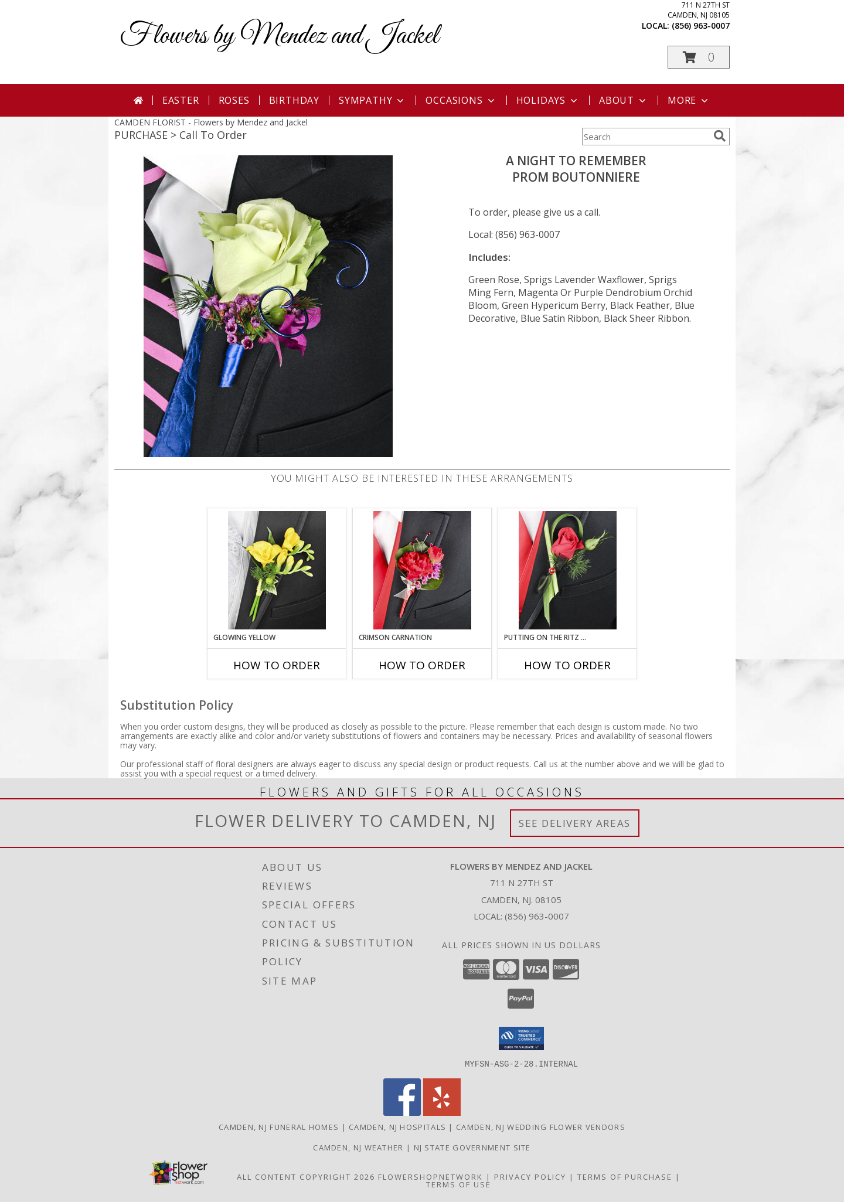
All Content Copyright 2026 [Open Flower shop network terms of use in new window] (306, 1176)
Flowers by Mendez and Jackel (279, 36)
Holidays (548, 100)
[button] (699, 57)
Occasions (461, 100)
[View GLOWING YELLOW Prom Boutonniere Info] (277, 570)
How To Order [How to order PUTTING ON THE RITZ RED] (567, 665)
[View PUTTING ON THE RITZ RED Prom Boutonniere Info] (568, 570)
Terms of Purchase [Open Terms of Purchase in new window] (624, 1176)
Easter (180, 100)
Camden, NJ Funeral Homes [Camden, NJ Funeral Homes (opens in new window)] (279, 1126)
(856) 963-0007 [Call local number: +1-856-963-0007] (701, 25)
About (623, 100)
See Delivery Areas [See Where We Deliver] (575, 823)
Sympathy (372, 100)
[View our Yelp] (442, 1112)
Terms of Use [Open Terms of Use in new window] (458, 1184)
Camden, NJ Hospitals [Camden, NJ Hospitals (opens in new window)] (397, 1126)
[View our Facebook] (402, 1112)
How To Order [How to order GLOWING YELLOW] (276, 665)
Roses (234, 100)
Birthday (294, 100)
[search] (719, 136)
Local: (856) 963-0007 (514, 234)
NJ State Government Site (472, 1147)
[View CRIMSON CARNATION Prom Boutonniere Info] (422, 570)
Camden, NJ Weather (358, 1147)
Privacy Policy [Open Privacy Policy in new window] (530, 1176)
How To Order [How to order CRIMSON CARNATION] (422, 665)
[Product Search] (645, 136)
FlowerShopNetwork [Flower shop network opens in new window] (430, 1176)
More (689, 100)
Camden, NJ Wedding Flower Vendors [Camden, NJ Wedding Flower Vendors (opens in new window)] (540, 1126)
